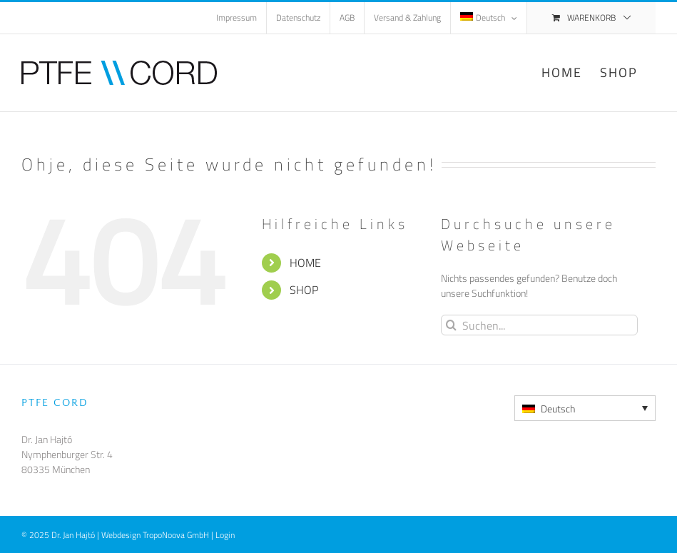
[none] (585, 408)
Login (225, 535)
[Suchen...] (539, 325)
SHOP (304, 289)
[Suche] (451, 325)
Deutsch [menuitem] (558, 408)
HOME (305, 262)
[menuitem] (488, 18)
